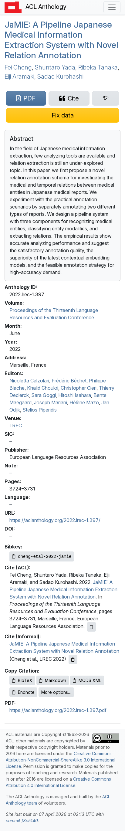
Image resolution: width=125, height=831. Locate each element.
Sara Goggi (43, 395)
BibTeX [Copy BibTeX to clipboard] (22, 680)
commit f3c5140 (22, 820)
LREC (15, 425)
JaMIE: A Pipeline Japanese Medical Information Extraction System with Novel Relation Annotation (63, 589)
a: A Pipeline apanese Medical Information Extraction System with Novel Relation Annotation (61, 39)
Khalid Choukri (42, 388)
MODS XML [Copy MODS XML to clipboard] (87, 680)
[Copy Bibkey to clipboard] (41, 556)
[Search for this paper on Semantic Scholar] (105, 98)
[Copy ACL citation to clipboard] (91, 627)
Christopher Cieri (78, 388)
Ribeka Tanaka (98, 67)
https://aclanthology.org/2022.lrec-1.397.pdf (57, 710)
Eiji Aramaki (19, 76)
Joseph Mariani (50, 402)
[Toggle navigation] (111, 7)
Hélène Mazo (84, 402)
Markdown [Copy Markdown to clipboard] (52, 680)
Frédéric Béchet (69, 381)
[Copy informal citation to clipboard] (73, 659)
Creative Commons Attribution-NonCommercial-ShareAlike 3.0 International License (60, 760)
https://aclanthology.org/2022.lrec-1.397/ (54, 520)
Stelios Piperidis (39, 410)
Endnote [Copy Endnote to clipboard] (23, 692)
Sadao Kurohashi (60, 76)
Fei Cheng (18, 67)
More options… (56, 692)
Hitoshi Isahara (74, 395)
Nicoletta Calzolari (29, 381)
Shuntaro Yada (55, 67)
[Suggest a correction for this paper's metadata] (62, 115)
